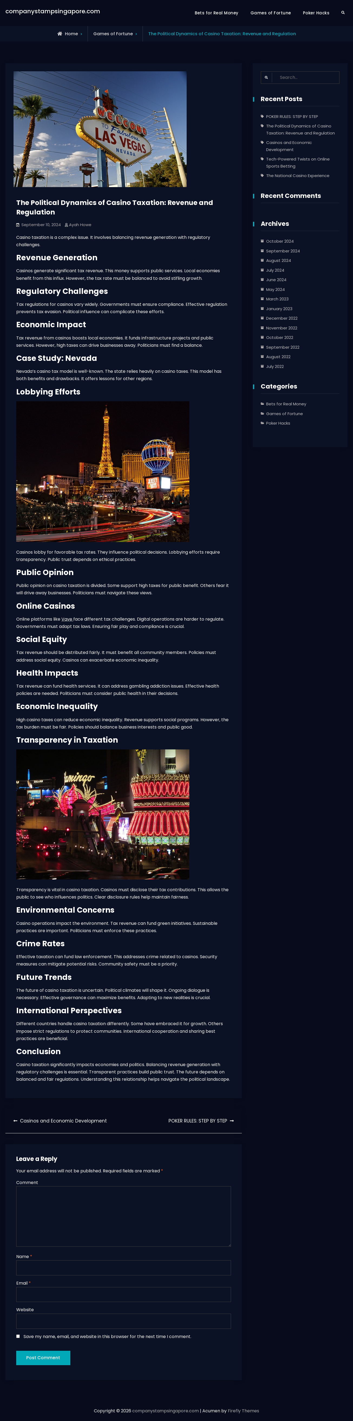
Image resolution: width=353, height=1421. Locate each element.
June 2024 (276, 280)
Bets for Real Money (217, 13)
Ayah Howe (80, 224)
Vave (67, 619)
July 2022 (275, 366)
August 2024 (278, 260)
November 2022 (281, 328)
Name (24, 1257)
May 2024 (275, 289)
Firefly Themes (243, 1412)
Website (25, 1310)
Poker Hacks (316, 13)
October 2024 (280, 241)
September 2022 (282, 347)
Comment (27, 1182)
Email (23, 1283)
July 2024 (275, 270)
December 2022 (282, 318)
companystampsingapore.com (52, 11)
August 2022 (278, 357)
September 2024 (283, 251)
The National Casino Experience (297, 175)
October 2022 (279, 337)
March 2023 (277, 299)
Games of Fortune (270, 13)
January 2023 (279, 309)
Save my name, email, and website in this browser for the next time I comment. (107, 1336)
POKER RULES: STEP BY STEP (292, 116)
